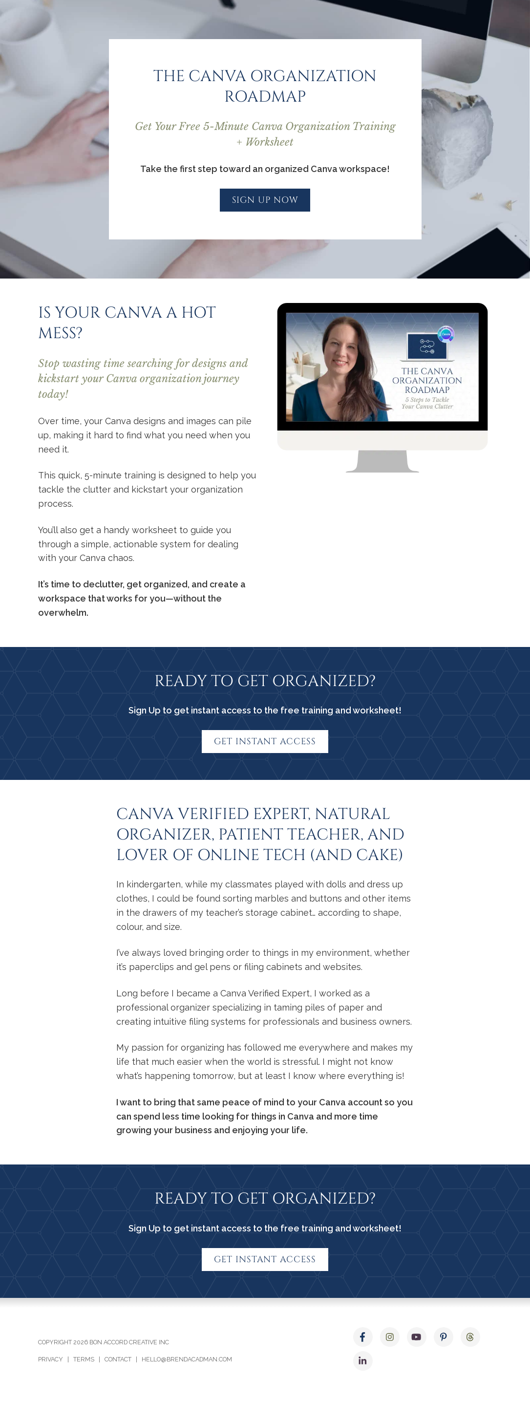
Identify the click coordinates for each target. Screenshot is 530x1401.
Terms (83, 1359)
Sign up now (265, 200)
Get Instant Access (265, 741)
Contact (118, 1359)
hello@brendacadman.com (187, 1359)
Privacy (50, 1359)
